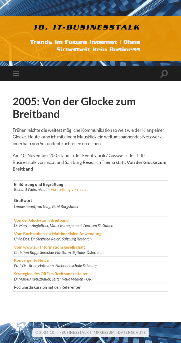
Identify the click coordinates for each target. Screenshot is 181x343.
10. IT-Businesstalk (86, 27)
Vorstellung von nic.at (69, 189)
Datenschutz (132, 332)
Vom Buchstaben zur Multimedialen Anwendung (57, 233)
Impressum (103, 332)
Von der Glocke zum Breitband (41, 220)
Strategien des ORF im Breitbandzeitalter (51, 273)
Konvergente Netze (31, 260)
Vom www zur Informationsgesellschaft (49, 247)
